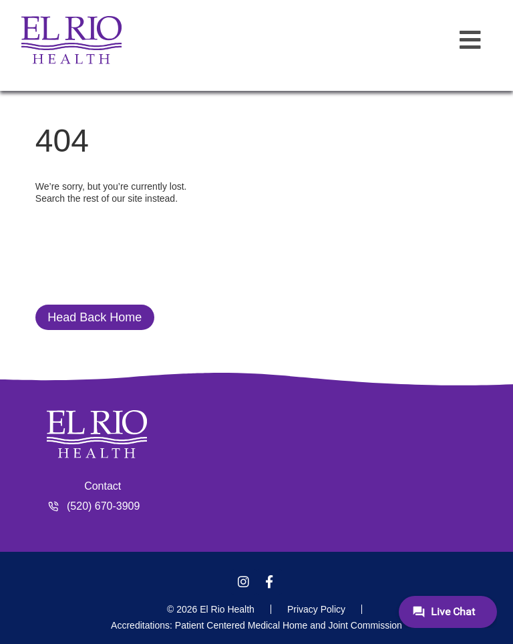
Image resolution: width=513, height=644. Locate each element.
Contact (102, 486)
